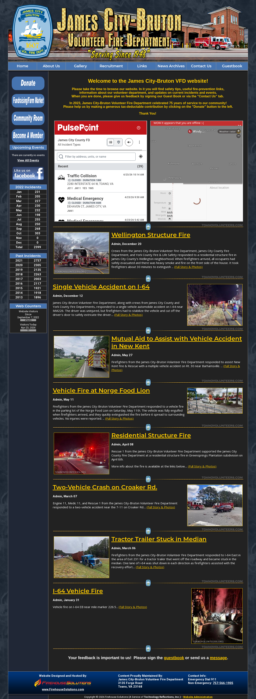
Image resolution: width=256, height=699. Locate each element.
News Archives (171, 66)
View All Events (28, 160)
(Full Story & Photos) (188, 267)
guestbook (174, 658)
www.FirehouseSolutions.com (63, 689)
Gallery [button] (80, 66)
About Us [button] (51, 66)
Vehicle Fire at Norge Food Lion (101, 390)
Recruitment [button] (111, 66)
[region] (128, 66)
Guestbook (232, 66)
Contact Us (201, 66)
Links (142, 66)
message (218, 658)
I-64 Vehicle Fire (78, 591)
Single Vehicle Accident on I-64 (101, 286)
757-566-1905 (223, 683)
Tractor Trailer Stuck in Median (159, 539)
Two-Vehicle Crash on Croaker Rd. (105, 487)
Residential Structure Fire (151, 435)
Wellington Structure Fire (150, 235)
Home (22, 66)
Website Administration (198, 696)
